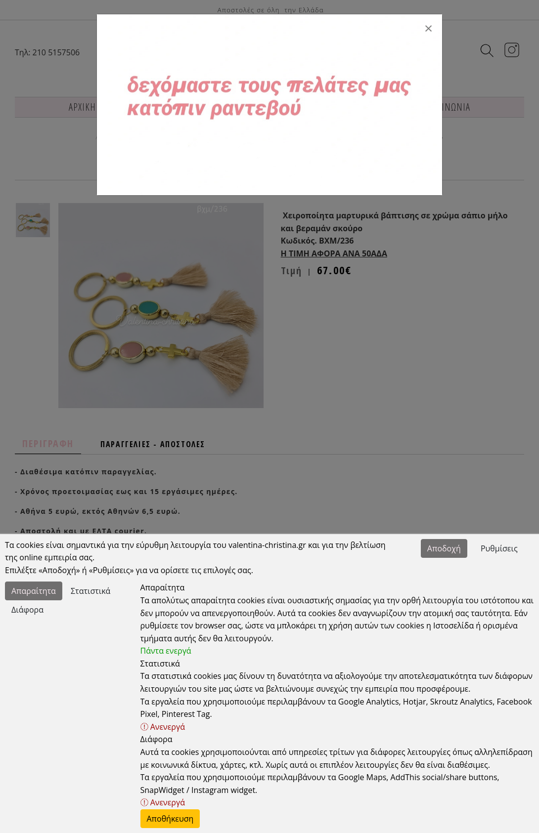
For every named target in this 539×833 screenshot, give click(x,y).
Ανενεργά (162, 726)
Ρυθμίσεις (499, 548)
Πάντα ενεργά (165, 650)
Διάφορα (27, 609)
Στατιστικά (90, 590)
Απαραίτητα (33, 590)
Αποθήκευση (170, 818)
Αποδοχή (444, 548)
